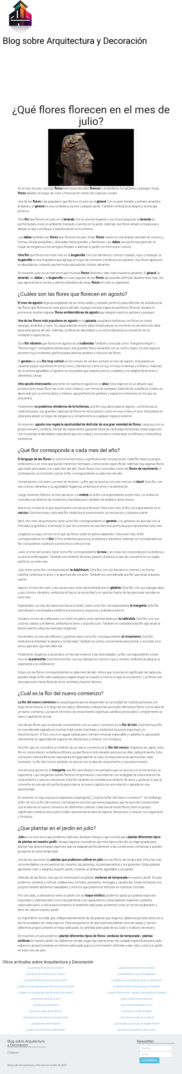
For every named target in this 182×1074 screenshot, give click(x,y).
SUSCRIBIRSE (149, 1060)
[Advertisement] (91, 74)
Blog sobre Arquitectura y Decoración (75, 41)
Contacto (13, 1052)
